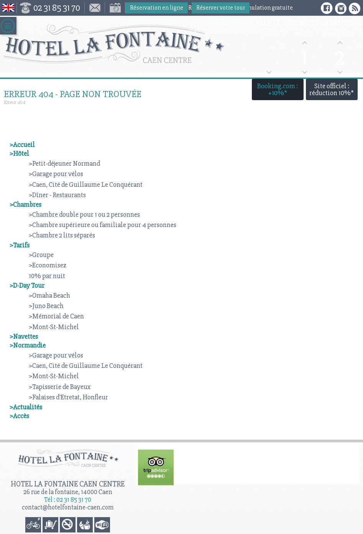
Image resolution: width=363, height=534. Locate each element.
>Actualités (26, 407)
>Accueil (22, 144)
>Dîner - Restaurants (57, 195)
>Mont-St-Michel (54, 327)
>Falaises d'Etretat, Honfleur (68, 397)
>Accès (19, 416)
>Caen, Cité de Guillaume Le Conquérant (86, 184)
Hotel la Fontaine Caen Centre (68, 484)
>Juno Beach (46, 306)
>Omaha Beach (49, 295)
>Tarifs (20, 245)
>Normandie (28, 345)
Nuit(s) (304, 34)
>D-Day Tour (27, 285)
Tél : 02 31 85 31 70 (67, 500)
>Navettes (24, 336)
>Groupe (41, 255)
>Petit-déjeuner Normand (64, 163)
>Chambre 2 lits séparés (62, 235)
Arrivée (269, 34)
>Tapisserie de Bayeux (60, 386)
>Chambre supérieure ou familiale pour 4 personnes (102, 225)
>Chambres (25, 204)
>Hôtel (19, 153)
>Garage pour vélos (56, 174)
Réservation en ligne (156, 8)
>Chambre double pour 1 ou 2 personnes (84, 214)
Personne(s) (339, 34)
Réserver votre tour (220, 8)
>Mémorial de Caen (56, 316)
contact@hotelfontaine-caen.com (68, 507)
